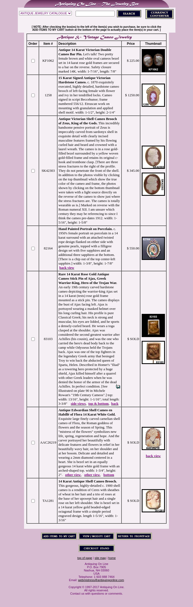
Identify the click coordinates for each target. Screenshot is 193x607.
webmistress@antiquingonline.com (101, 580)
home (112, 558)
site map (100, 558)
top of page (84, 558)
